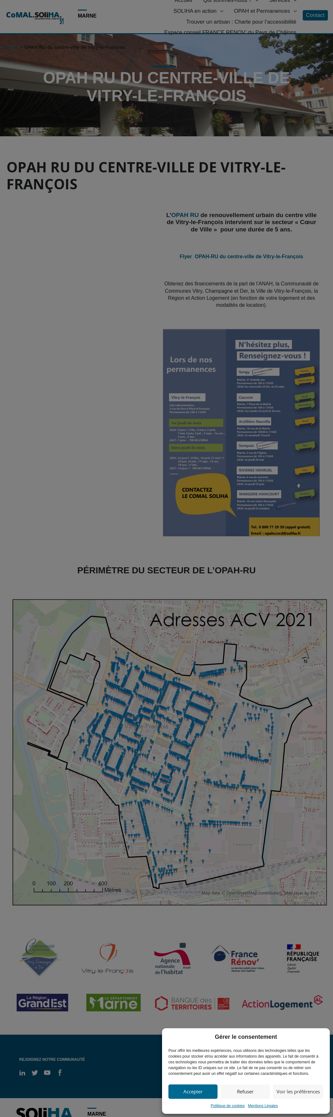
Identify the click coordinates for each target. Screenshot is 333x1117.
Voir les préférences (298, 1091)
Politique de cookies (228, 1106)
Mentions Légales (263, 1106)
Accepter (193, 1091)
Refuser (245, 1091)
